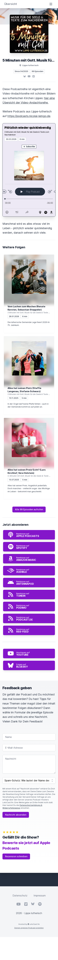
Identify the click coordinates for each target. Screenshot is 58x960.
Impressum (40, 895)
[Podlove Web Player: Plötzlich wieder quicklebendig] (29, 178)
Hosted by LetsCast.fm (29, 924)
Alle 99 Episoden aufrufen (29, 509)
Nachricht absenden (15, 814)
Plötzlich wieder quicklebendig (27, 127)
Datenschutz (20, 895)
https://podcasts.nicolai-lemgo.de (28, 116)
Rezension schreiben (16, 856)
